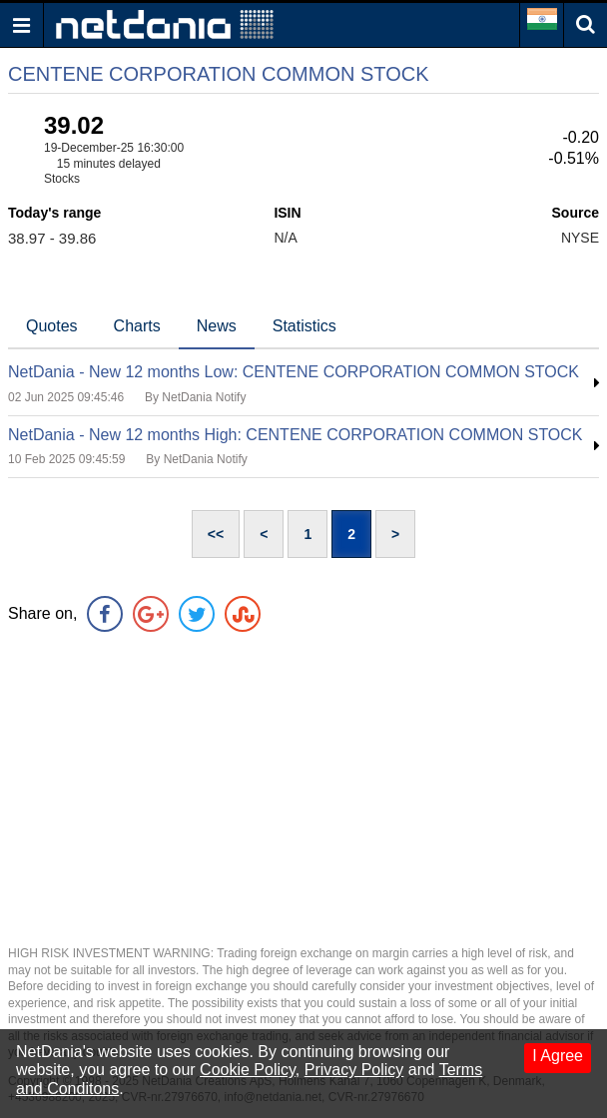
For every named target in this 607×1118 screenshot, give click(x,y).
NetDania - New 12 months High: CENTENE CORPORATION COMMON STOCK (295, 434)
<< (216, 534)
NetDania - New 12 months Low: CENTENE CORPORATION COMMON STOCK (293, 371)
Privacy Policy (354, 1069)
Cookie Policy (248, 1069)
